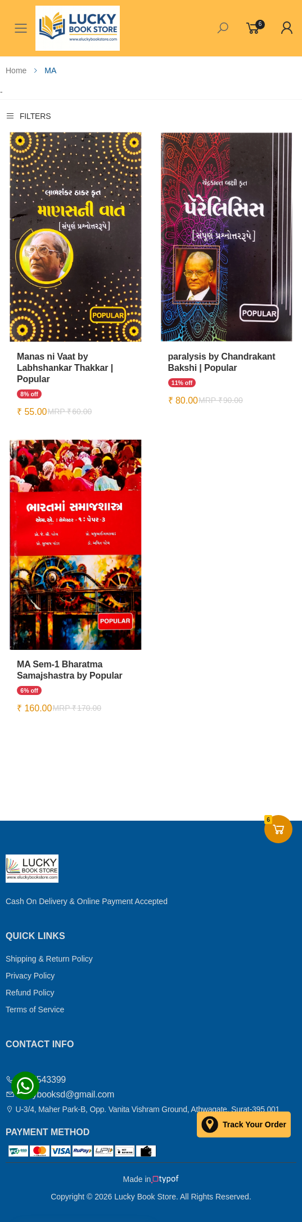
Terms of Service (35, 1009)
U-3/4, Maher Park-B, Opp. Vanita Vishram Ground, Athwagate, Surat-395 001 (143, 1109)
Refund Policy (30, 992)
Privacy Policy (30, 975)
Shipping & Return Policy (49, 958)
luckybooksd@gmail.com (60, 1094)
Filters (28, 116)
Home (16, 70)
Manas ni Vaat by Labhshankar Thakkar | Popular (65, 368)
